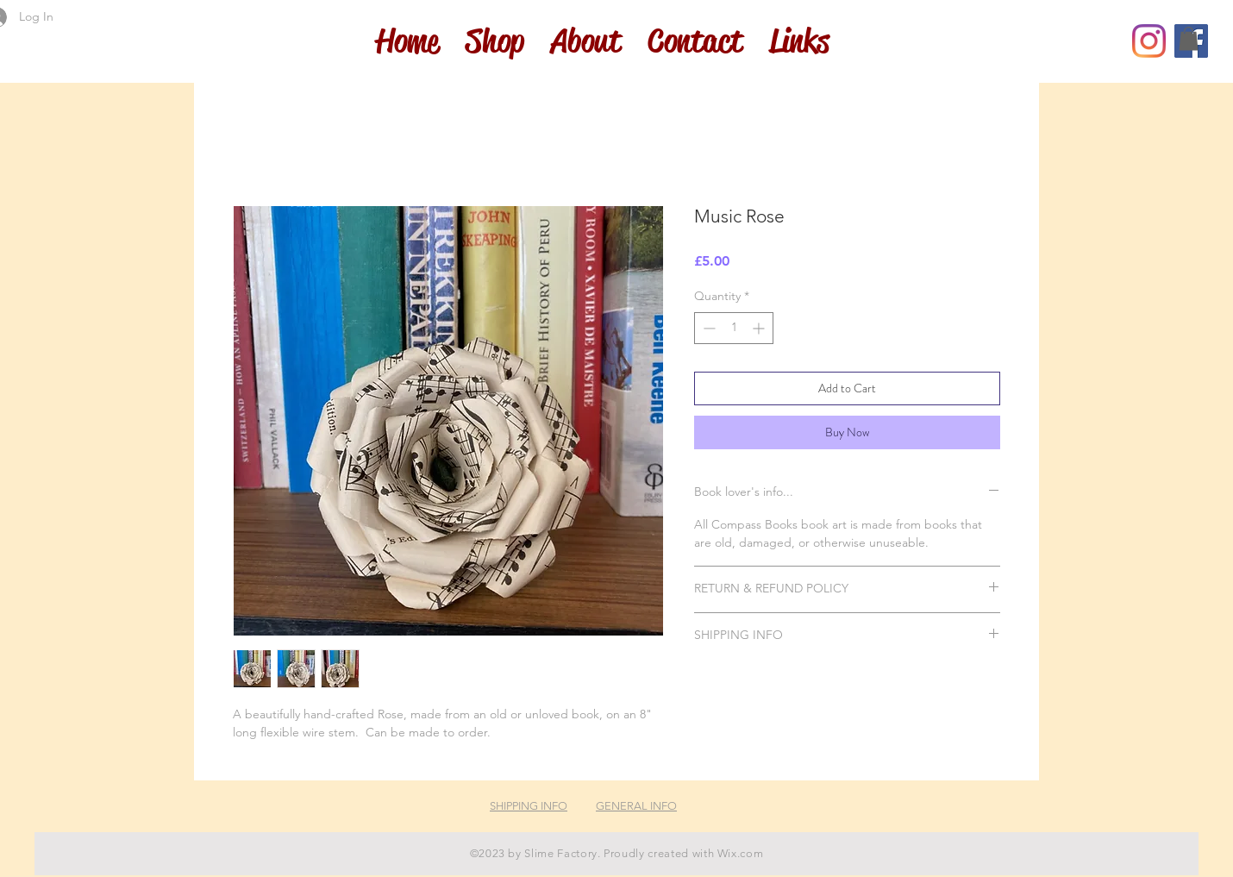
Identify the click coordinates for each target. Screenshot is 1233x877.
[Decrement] (707, 328)
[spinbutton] (733, 328)
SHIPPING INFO (528, 805)
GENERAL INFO (636, 805)
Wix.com (740, 853)
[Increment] (760, 328)
